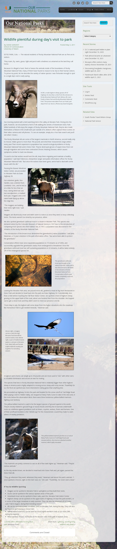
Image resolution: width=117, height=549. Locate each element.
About (109, 9)
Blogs (89, 9)
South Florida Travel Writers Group (98, 117)
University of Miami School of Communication (61, 547)
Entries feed (89, 95)
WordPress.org (90, 103)
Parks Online (99, 9)
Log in (87, 92)
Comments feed (91, 99)
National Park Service (93, 121)
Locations (71, 9)
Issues (81, 9)
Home (62, 9)
